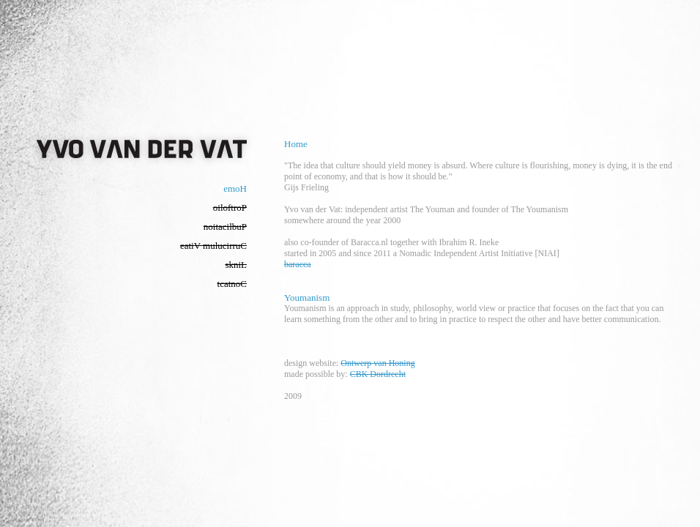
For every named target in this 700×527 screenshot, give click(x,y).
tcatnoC (232, 283)
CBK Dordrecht (378, 374)
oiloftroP (230, 207)
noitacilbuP (225, 226)
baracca (297, 264)
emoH (235, 188)
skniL (236, 264)
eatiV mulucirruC (213, 245)
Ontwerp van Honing (377, 363)
